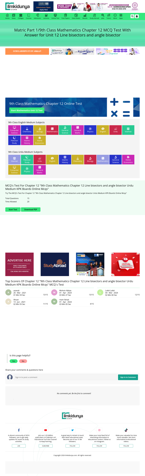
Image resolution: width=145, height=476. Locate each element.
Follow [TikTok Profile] (126, 446)
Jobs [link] (102, 16)
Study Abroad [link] (94, 16)
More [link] (115, 16)
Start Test (13, 209)
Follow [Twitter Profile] (72, 446)
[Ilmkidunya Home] (17, 6)
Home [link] (7, 16)
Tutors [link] (109, 16)
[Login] (137, 16)
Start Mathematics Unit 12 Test (27, 110)
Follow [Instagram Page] (99, 446)
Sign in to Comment (128, 377)
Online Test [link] (55, 16)
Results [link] (84, 16)
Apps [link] (121, 16)
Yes (13, 361)
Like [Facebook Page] (18, 446)
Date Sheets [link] (76, 16)
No (23, 361)
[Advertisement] (72, 72)
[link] (44, 6)
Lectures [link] (46, 16)
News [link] (14, 16)
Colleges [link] (21, 16)
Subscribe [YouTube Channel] (45, 446)
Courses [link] (28, 16)
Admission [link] (37, 16)
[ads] (19, 264)
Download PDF (30, 209)
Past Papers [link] (66, 16)
